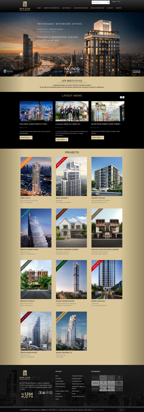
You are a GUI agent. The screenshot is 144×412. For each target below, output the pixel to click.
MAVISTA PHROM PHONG (29, 249)
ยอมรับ (121, 409)
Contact (110, 8)
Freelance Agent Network (78, 384)
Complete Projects (76, 378)
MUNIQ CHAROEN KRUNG (65, 301)
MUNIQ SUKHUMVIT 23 (64, 352)
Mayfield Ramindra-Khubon (67, 249)
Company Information (51, 8)
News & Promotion (97, 8)
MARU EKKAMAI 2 (62, 198)
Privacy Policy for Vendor (78, 396)
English (114, 1)
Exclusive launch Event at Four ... (34, 124)
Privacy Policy (58, 396)
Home (39, 8)
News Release (75, 391)
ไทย (119, 1)
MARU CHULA (25, 198)
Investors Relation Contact (61, 391)
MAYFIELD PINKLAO (28, 301)
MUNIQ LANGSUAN (98, 301)
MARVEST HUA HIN (98, 198)
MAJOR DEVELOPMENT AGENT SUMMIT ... (106, 124)
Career (118, 8)
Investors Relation (81, 8)
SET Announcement (60, 386)
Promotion (58, 393)
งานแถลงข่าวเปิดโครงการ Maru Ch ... (68, 124)
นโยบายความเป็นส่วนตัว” (98, 410)
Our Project (66, 8)
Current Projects (59, 381)
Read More (26, 137)
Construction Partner (77, 381)
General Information (60, 384)
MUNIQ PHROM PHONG (29, 352)
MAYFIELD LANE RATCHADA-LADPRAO (105, 249)
